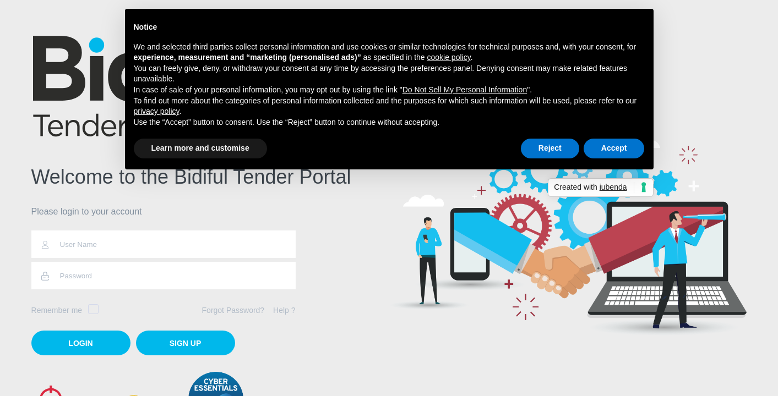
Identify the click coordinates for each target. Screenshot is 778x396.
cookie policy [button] (449, 57)
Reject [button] (550, 148)
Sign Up (186, 343)
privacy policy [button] (156, 111)
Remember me (65, 310)
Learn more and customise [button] (200, 148)
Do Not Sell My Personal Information (464, 89)
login (80, 343)
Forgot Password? (233, 310)
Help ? (284, 310)
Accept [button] (614, 148)
